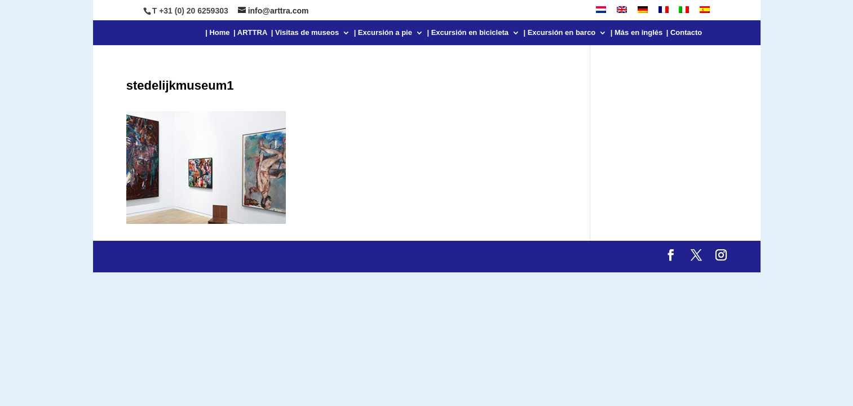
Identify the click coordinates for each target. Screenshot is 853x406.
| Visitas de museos (305, 33)
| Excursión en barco (559, 33)
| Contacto (684, 33)
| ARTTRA (250, 33)
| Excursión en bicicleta (468, 33)
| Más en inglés (637, 33)
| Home (217, 33)
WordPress (351, 256)
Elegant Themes (216, 256)
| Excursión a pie (383, 33)
